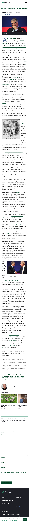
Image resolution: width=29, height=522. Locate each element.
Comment (3, 434)
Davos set (12, 336)
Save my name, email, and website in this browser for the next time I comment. (14, 473)
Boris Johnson (16, 374)
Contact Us (5, 503)
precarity (4, 103)
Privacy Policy (5, 520)
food (7, 376)
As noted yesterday (11, 38)
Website (3, 467)
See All (25, 411)
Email (2, 462)
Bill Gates (10, 374)
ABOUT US (5, 511)
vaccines (4, 379)
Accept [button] (24, 519)
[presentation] (10, 478)
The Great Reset (20, 377)
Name (3, 457)
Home (3, 497)
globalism (18, 376)
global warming (12, 376)
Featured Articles (7, 500)
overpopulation (13, 377)
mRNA (7, 377)
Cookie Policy (14, 520)
